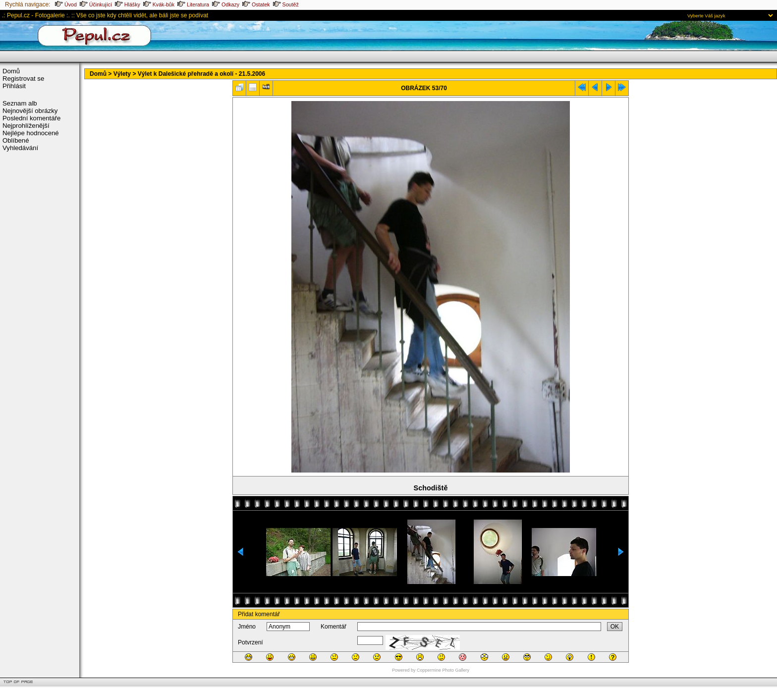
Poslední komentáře (31, 118)
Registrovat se (23, 78)
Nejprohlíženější (26, 125)
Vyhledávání (20, 148)
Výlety (122, 73)
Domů (11, 71)
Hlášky (127, 4)
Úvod (66, 4)
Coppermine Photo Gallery (443, 670)
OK (614, 626)
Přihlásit (14, 86)
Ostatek (256, 4)
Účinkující (96, 4)
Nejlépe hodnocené (30, 133)
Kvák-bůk (158, 4)
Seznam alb (19, 103)
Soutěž (286, 4)
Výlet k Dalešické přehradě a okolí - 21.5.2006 (201, 73)
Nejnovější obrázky (29, 110)
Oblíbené (15, 140)
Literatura (193, 4)
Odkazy (225, 4)
